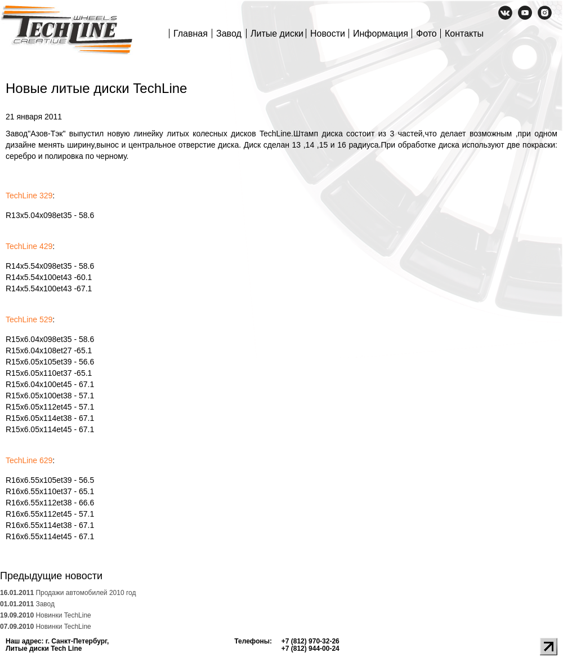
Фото (426, 33)
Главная (190, 33)
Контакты (464, 33)
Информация (380, 33)
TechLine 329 (29, 195)
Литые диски (277, 33)
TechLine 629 (29, 460)
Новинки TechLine (45, 615)
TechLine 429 (29, 246)
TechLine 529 (29, 319)
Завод (229, 33)
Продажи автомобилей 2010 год (68, 593)
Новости (327, 33)
